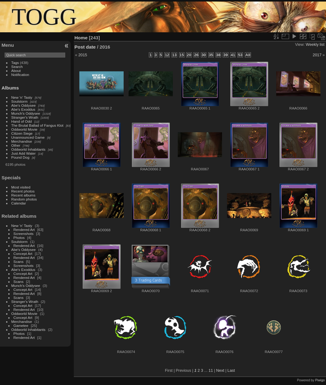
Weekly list (315, 44)
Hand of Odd (21, 121)
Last (231, 370)
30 (203, 55)
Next (220, 370)
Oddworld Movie (24, 129)
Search (17, 67)
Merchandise (21, 141)
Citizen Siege (22, 133)
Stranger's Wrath (24, 117)
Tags (15, 63)
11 (211, 370)
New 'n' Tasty (21, 97)
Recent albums (23, 195)
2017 (317, 55)
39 (225, 55)
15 (182, 55)
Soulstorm (19, 101)
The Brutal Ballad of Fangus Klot (37, 125)
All (247, 55)
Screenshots (24, 234)
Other (15, 145)
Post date (85, 47)
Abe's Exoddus (23, 109)
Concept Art (23, 254)
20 (189, 55)
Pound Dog (20, 157)
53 (240, 55)
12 (167, 55)
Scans (19, 262)
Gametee (21, 325)
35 (211, 55)
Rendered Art (24, 230)
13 (174, 55)
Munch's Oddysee (25, 113)
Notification (20, 75)
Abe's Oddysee (23, 105)
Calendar (18, 203)
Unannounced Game (28, 137)
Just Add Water (23, 153)
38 (218, 55)
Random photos (24, 199)
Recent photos (23, 191)
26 (196, 55)
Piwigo (320, 380)
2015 (82, 55)
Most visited (20, 187)
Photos (19, 238)
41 (233, 55)
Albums (10, 87)
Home (81, 37)
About (16, 71)
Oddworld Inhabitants (28, 149)
